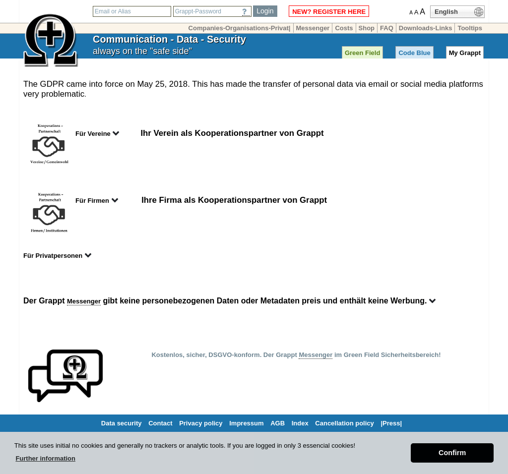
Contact (160, 423)
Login (264, 11)
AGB (277, 423)
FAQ (386, 28)
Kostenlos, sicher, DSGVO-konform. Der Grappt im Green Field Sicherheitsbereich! (296, 355)
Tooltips (469, 28)
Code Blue (414, 53)
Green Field (363, 53)
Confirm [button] (452, 453)
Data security (121, 423)
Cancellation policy (344, 423)
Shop (367, 28)
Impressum (246, 423)
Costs (344, 28)
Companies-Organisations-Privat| (240, 28)
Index (300, 423)
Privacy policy (200, 423)
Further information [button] (45, 458)
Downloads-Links (425, 28)
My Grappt (465, 53)
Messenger (313, 28)
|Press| (391, 423)
